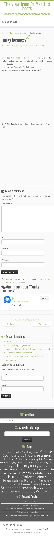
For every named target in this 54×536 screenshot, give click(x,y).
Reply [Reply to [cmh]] (44, 298)
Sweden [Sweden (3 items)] (40, 488)
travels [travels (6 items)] (15, 491)
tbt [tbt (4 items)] (46, 488)
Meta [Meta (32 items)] (23, 472)
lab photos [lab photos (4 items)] (43, 469)
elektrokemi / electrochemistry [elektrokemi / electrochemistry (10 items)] (19, 459)
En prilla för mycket (16, 341)
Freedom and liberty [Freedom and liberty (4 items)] (38, 462)
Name (5, 237)
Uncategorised (21, 33)
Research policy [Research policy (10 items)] (30, 484)
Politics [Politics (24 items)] (40, 476)
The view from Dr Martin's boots (27, 6)
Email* (22, 387)
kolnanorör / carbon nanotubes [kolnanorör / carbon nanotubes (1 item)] (25, 470)
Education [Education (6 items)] (46, 455)
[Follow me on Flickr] (16, 22)
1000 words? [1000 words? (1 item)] (7, 452)
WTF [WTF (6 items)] (50, 491)
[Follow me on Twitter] (5, 22)
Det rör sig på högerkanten (19, 345)
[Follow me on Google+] (11, 22)
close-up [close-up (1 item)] (36, 452)
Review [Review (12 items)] (45, 484)
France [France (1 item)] (25, 463)
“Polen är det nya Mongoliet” (20, 352)
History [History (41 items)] (23, 465)
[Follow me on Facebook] (8, 22)
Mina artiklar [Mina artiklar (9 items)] (35, 473)
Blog (11, 33)
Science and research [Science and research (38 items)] (18, 487)
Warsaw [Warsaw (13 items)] (41, 491)
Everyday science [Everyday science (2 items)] (15, 462)
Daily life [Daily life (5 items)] (35, 455)
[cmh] (17, 57)
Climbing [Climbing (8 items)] (27, 452)
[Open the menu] (49, 21)
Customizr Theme (33, 532)
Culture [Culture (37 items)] (46, 451)
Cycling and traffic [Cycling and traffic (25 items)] (16, 455)
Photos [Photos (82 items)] (15, 476)
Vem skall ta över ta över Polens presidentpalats (29, 349)
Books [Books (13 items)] (17, 452)
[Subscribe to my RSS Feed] (3, 22)
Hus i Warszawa (41, 324)
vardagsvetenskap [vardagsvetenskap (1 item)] (28, 492)
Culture (36, 46)
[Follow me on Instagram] (14, 22)
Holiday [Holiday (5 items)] (34, 466)
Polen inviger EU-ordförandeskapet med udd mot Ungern (27, 515)
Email (4, 248)
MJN (44, 46)
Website (5, 260)
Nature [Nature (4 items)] (47, 473)
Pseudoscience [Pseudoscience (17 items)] (13, 480)
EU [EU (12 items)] (41, 459)
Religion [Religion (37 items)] (31, 480)
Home (4, 33)
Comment (6, 203)
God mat (9, 324)
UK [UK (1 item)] (20, 492)
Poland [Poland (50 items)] (28, 476)
